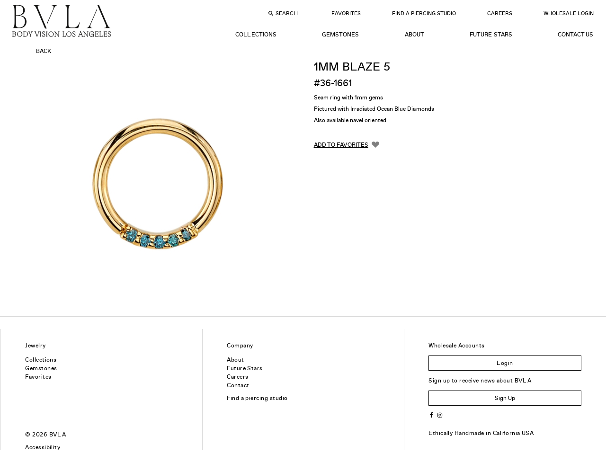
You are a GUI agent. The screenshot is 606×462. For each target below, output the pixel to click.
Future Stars (491, 34)
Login (505, 363)
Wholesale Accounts (456, 345)
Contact (238, 385)
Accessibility (42, 447)
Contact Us (575, 34)
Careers (499, 13)
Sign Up (505, 398)
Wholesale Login (569, 13)
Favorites (346, 13)
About (414, 34)
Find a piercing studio (257, 398)
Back (43, 51)
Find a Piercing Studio (424, 13)
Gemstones (340, 34)
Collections (255, 34)
